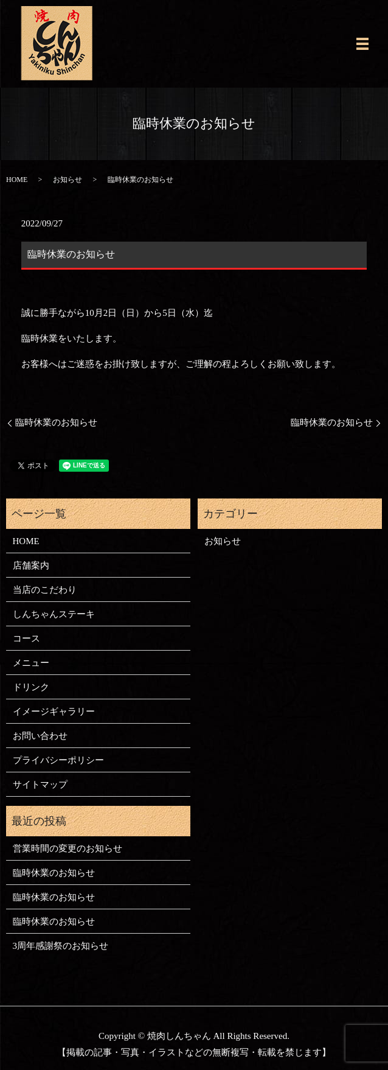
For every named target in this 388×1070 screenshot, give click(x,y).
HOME (16, 179)
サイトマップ (40, 784)
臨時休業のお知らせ (56, 422)
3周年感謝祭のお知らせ (61, 946)
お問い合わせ (40, 736)
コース (26, 638)
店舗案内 (31, 565)
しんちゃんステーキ (54, 614)
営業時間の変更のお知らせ (67, 848)
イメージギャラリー (54, 711)
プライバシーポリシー (58, 760)
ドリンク (31, 687)
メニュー (31, 663)
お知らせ (67, 179)
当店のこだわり (45, 590)
